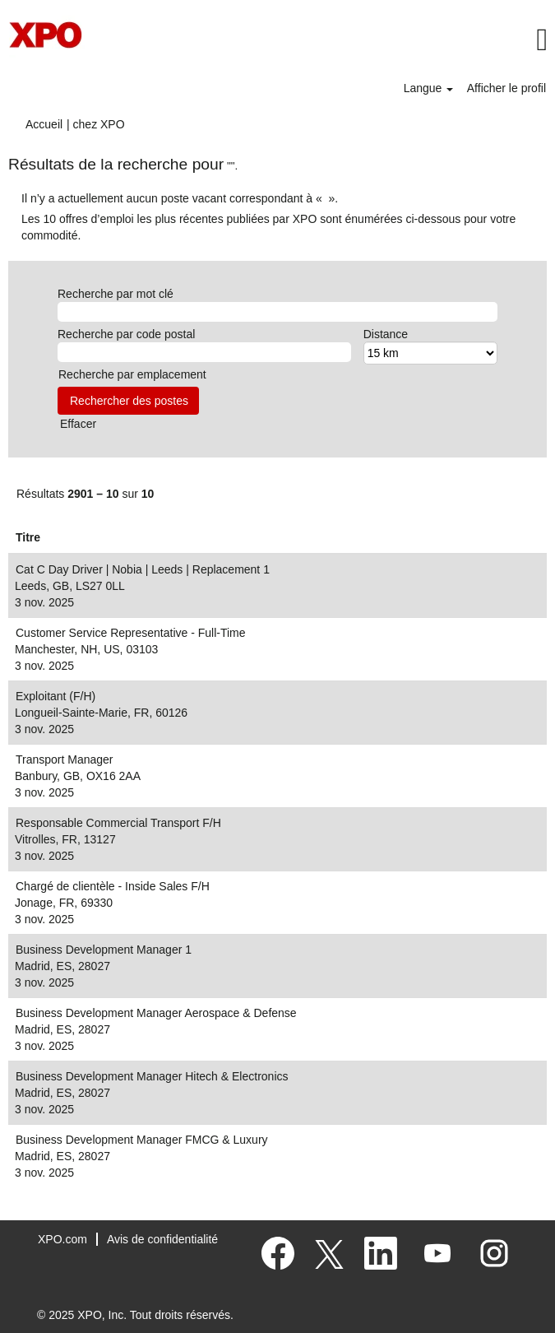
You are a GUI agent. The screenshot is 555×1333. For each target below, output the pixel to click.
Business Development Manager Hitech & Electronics (152, 1076)
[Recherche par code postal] (204, 352)
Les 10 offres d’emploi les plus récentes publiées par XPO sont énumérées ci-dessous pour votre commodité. (268, 227)
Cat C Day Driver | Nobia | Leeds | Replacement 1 (143, 569)
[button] (462, 39)
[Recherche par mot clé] (277, 312)
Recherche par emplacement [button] (132, 374)
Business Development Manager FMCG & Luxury (142, 1139)
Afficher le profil (506, 88)
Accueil (43, 124)
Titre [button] (28, 537)
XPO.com (62, 1239)
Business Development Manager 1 (104, 949)
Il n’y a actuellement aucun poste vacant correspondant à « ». (179, 198)
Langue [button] (429, 88)
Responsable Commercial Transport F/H (118, 822)
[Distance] (430, 353)
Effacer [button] (78, 423)
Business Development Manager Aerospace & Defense (156, 1012)
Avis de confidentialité (162, 1239)
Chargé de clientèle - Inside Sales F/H (113, 886)
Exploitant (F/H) (55, 696)
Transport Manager (64, 759)
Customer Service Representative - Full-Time (131, 632)
